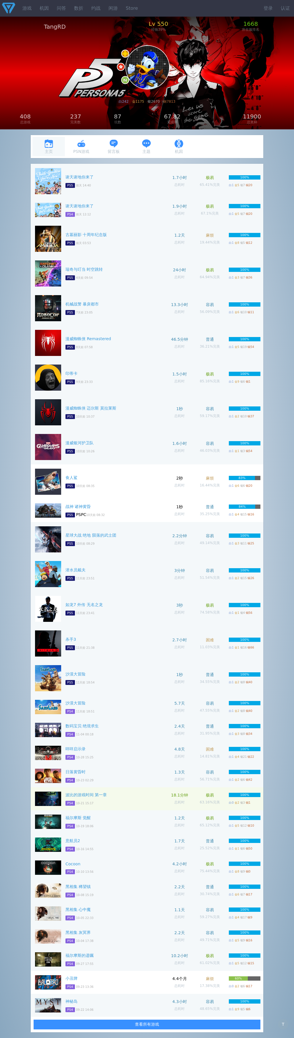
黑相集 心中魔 (78, 909)
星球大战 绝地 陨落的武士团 (90, 535)
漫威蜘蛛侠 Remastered (88, 338)
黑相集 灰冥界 (78, 932)
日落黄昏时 (75, 772)
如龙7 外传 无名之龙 (84, 604)
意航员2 (72, 840)
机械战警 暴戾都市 (82, 304)
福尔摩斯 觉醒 (78, 817)
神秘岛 (71, 1001)
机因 (44, 8)
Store (132, 8)
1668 (250, 23)
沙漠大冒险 (75, 674)
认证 (285, 8)
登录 (268, 8)
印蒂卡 (71, 373)
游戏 (27, 8)
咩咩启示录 (75, 749)
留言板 (114, 146)
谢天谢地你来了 (79, 177)
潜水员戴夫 (75, 570)
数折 (78, 8)
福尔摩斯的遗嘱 (79, 955)
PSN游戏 (81, 146)
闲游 (113, 8)
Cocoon (72, 864)
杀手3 (70, 639)
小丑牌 (71, 978)
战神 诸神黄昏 (78, 506)
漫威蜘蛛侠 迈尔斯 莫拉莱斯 (90, 408)
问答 (61, 8)
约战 (95, 8)
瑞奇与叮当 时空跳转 (84, 269)
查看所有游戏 (147, 1024)
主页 (48, 146)
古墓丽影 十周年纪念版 (86, 234)
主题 (146, 146)
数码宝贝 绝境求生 (82, 726)
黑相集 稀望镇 (78, 886)
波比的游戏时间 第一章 (86, 794)
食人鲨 (71, 477)
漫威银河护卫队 (79, 443)
